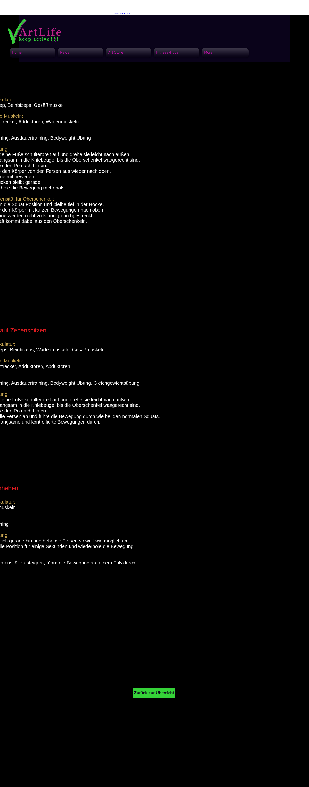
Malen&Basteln (122, 13)
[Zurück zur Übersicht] (154, 693)
